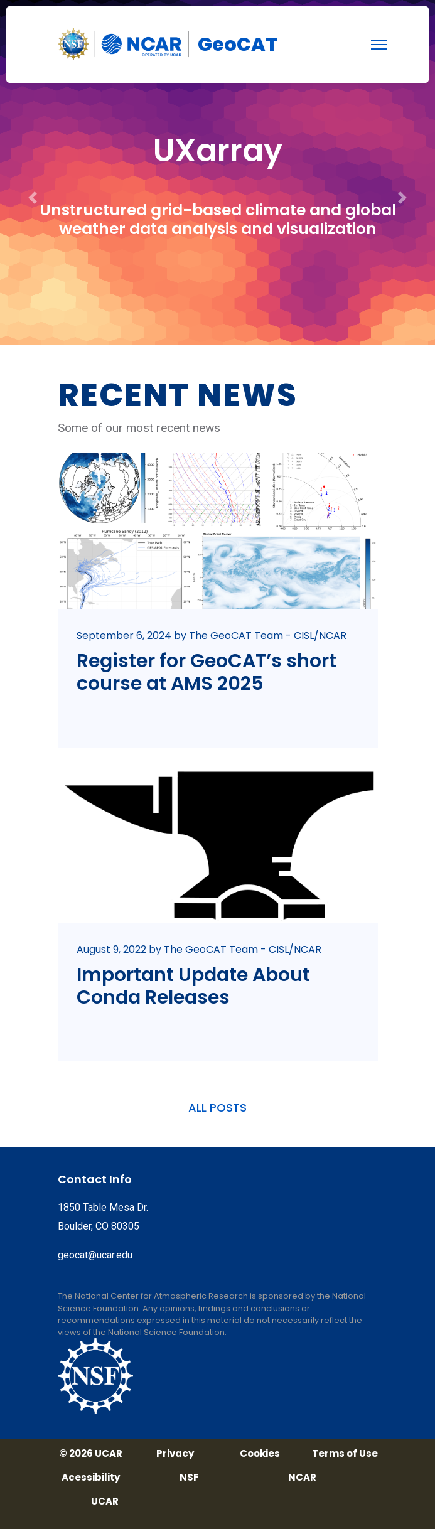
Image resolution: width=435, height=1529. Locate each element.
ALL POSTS (217, 1107)
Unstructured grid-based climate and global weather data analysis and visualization (218, 219)
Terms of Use (345, 1453)
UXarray (217, 151)
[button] (32, 172)
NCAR (302, 1477)
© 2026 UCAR (90, 1453)
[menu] (378, 44)
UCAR (105, 1501)
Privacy (175, 1453)
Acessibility (91, 1477)
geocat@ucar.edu (95, 1255)
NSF (189, 1477)
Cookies (260, 1453)
